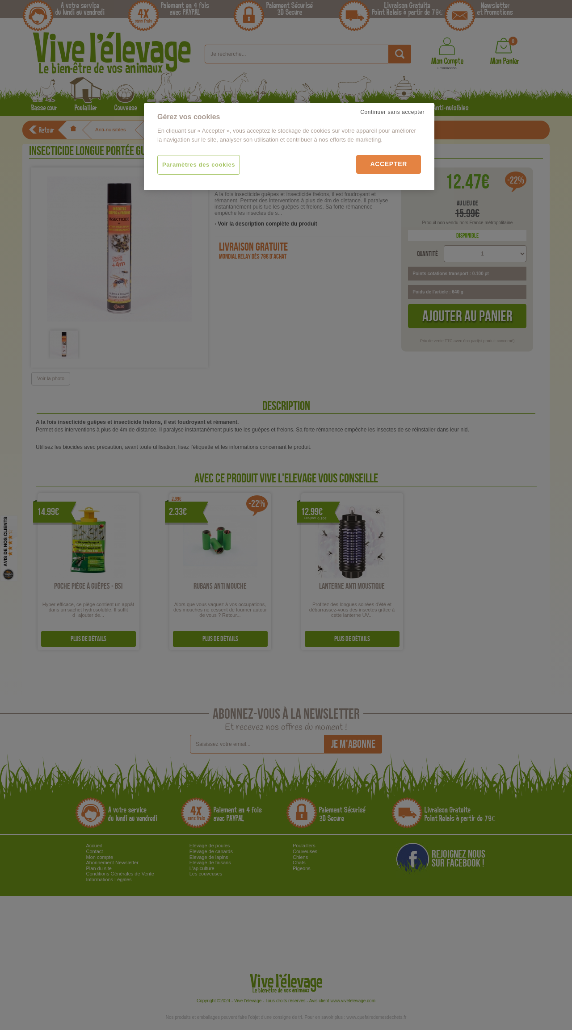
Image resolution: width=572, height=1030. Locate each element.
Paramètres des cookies (198, 164)
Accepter (388, 163)
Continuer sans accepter (392, 112)
